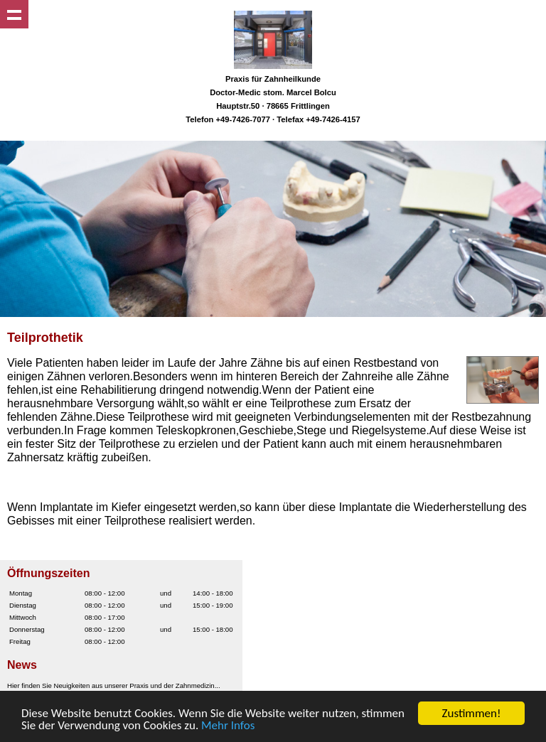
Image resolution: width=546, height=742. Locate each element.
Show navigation (14, 14)
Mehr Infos (228, 726)
